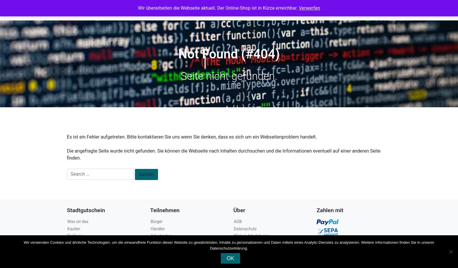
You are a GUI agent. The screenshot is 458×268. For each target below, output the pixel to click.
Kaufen (73, 228)
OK (230, 258)
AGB (238, 221)
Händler (158, 228)
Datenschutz (245, 228)
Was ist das (78, 221)
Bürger (157, 221)
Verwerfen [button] (309, 8)
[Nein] (451, 252)
